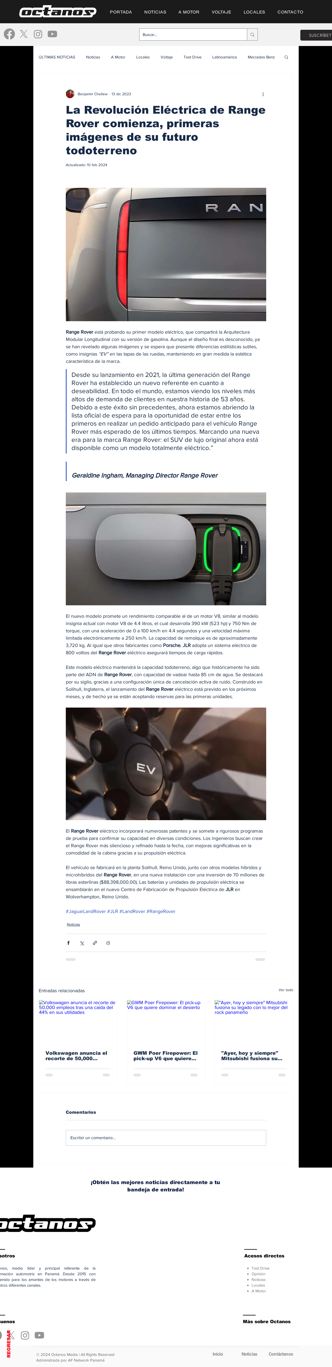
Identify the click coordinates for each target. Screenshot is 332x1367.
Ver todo (286, 990)
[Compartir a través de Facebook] (68, 942)
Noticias (93, 57)
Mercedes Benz (261, 57)
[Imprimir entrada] (108, 942)
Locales (143, 57)
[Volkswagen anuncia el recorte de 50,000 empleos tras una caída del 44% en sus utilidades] (78, 1022)
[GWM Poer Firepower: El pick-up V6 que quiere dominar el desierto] (166, 1022)
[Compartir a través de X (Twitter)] (81, 942)
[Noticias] (249, 1354)
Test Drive (192, 57)
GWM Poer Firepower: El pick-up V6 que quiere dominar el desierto (166, 1055)
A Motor (118, 57)
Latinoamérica (224, 57)
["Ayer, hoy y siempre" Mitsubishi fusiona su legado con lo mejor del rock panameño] (254, 1022)
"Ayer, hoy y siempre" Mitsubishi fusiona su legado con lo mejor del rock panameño (252, 1055)
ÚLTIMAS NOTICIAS (57, 57)
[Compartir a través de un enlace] (94, 942)
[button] (286, 57)
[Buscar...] (189, 34)
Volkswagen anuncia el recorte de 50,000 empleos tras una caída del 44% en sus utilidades (76, 1055)
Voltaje (167, 57)
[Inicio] (217, 1354)
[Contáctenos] (280, 1354)
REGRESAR (8, 1344)
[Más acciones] (263, 94)
